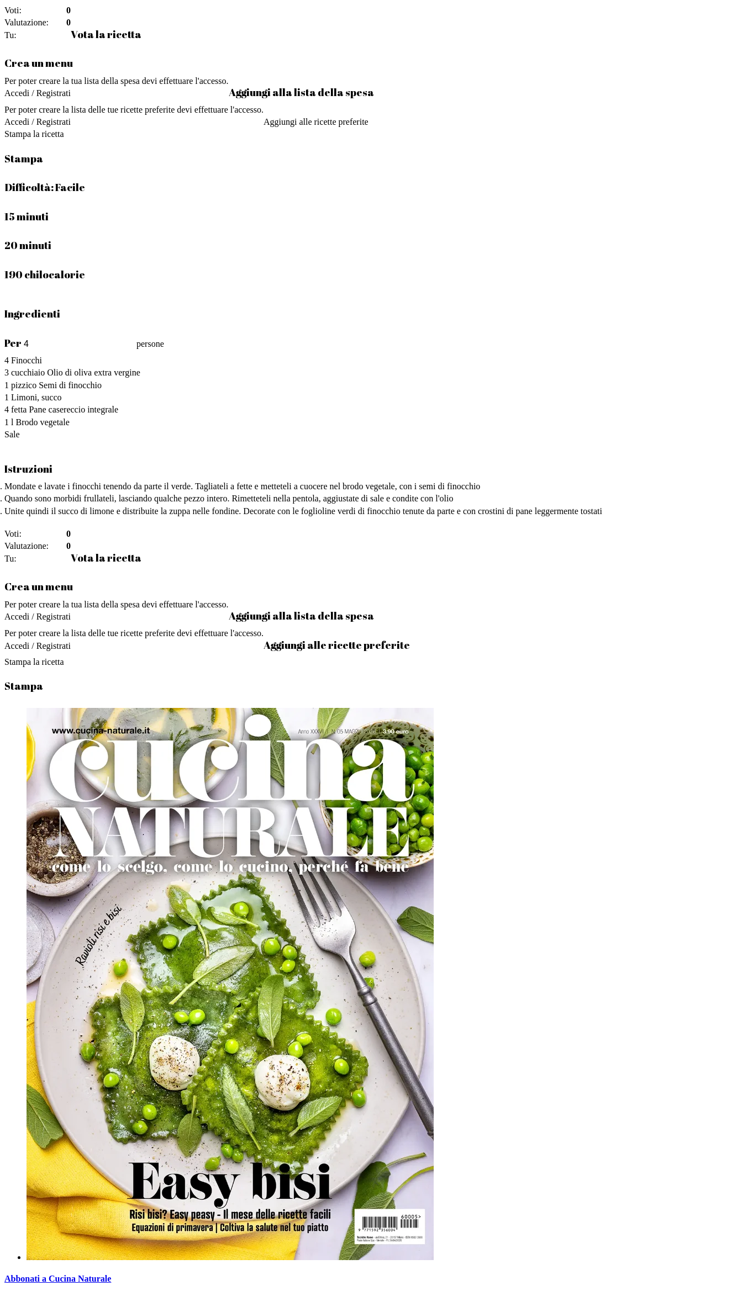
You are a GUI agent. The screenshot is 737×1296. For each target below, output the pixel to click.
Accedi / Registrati (37, 93)
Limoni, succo (36, 397)
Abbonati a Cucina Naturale (57, 1278)
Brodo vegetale (42, 422)
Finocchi (26, 360)
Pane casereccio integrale (73, 409)
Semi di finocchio (70, 385)
